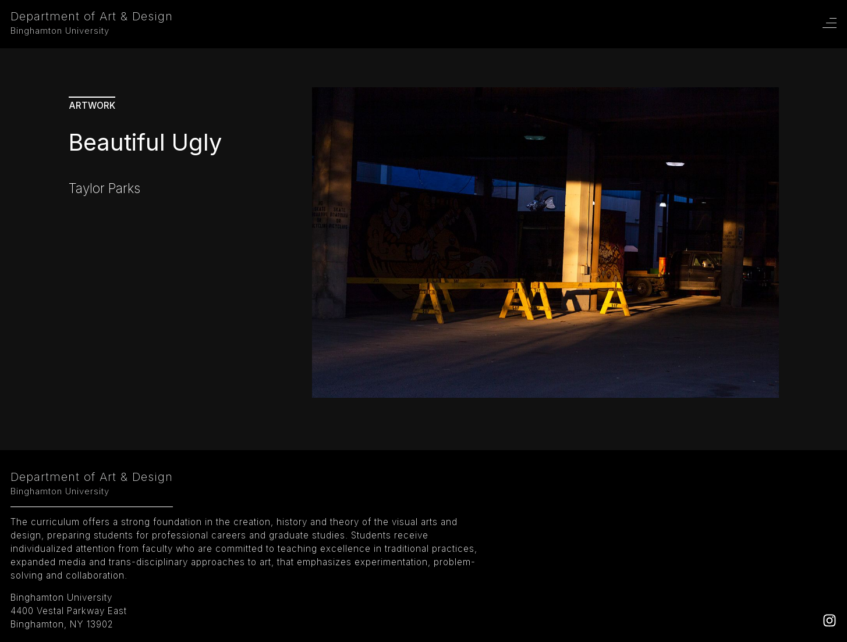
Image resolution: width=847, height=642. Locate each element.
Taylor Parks (104, 188)
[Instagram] (830, 623)
